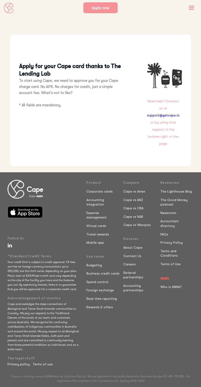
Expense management (96, 215)
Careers (129, 264)
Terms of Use (170, 264)
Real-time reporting (101, 299)
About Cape (132, 247)
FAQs (164, 234)
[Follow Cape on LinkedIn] (9, 245)
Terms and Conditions (169, 253)
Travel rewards (97, 234)
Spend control (97, 282)
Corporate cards (99, 191)
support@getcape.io (163, 115)
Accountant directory (169, 223)
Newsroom (168, 213)
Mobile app (95, 242)
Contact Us (132, 256)
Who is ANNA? (171, 287)
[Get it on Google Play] (27, 225)
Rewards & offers (99, 307)
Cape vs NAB (133, 216)
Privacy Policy (171, 242)
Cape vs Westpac (137, 225)
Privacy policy (19, 364)
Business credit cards (103, 273)
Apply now (100, 7)
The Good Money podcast (174, 202)
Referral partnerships (133, 275)
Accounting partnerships (133, 288)
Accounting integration (95, 202)
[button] (191, 8)
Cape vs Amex (134, 191)
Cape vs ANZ (133, 200)
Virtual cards (96, 226)
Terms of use (43, 364)
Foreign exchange (100, 290)
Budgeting (94, 265)
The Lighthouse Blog (176, 191)
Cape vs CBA (133, 208)
